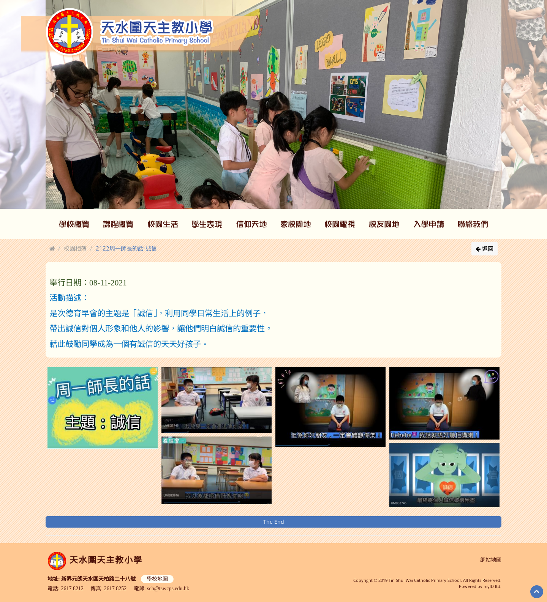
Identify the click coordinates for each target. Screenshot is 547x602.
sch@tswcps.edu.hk (168, 588)
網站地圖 (490, 560)
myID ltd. (492, 586)
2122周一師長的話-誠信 (126, 248)
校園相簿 (75, 248)
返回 (484, 248)
